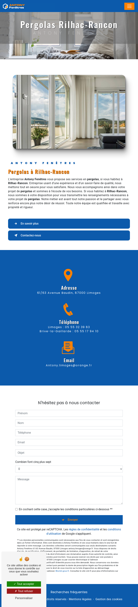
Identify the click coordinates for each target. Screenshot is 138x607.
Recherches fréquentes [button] (69, 592)
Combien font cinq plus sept (33, 456)
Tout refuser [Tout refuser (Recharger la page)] (24, 591)
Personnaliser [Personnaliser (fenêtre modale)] (24, 598)
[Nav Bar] (129, 6)
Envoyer (73, 514)
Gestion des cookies (108, 599)
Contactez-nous (27, 235)
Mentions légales (80, 599)
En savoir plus (25, 224)
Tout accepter (24, 583)
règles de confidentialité (84, 524)
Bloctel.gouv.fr (62, 566)
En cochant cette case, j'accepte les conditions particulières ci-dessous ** (65, 504)
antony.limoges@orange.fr (69, 360)
